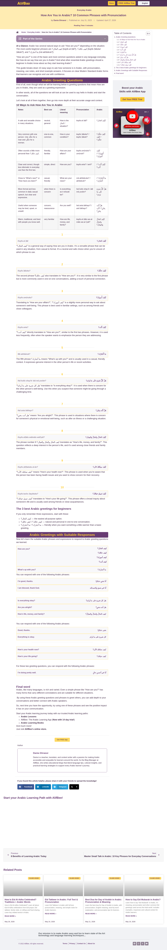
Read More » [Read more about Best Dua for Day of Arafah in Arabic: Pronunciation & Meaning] (90, 914)
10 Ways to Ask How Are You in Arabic (132, 39)
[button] (25, 786)
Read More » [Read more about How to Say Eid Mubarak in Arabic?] (131, 916)
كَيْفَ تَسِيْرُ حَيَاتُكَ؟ (125, 65)
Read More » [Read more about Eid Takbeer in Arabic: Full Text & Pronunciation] (50, 914)
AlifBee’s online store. (36, 729)
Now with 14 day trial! (63, 720)
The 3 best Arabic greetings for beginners (131, 68)
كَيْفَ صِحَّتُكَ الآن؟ (125, 62)
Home (23, 32)
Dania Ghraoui (60, 20)
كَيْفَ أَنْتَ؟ (123, 50)
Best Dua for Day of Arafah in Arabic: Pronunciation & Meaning (103, 900)
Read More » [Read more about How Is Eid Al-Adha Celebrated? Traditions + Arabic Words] (10, 916)
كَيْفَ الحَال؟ (123, 42)
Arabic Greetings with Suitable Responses (131, 70)
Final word (120, 73)
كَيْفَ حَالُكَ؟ (123, 45)
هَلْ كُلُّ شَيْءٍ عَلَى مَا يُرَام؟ (128, 55)
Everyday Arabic (84, 10)
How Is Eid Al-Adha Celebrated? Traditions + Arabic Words (20, 900)
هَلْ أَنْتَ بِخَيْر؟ (124, 57)
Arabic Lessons (29, 717)
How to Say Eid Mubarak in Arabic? (143, 899)
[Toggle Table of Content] (146, 34)
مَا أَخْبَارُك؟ (123, 52)
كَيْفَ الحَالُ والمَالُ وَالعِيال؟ (128, 60)
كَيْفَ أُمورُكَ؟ (124, 47)
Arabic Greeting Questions (125, 37)
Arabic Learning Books (32, 723)
